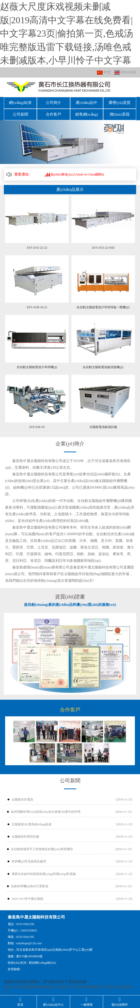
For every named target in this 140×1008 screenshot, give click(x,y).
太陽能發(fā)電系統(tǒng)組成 (31, 820)
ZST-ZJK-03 (37, 423)
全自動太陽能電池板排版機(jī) (103, 363)
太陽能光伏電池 (22, 795)
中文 (104, 72)
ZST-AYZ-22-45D (103, 244)
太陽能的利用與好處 (25, 833)
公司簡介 (53, 102)
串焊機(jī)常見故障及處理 (29, 858)
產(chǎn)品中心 (86, 102)
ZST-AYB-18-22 (37, 303)
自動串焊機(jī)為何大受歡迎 (30, 882)
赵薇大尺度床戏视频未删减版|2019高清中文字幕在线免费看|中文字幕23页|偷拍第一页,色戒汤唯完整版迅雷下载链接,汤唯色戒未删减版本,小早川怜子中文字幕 (66, 33)
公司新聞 (20, 111)
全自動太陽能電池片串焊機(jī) (37, 363)
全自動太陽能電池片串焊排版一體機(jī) (103, 303)
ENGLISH (125, 72)
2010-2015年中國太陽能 (27, 895)
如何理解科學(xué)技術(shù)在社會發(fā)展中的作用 (45, 808)
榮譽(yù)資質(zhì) (119, 102)
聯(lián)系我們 (119, 111)
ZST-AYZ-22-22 (37, 244)
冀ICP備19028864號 (29, 952)
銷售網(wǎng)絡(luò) (86, 112)
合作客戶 (53, 111)
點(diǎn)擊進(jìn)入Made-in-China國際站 (74, 170)
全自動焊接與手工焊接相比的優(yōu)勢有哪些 (42, 845)
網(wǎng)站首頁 (20, 102)
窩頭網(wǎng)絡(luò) (42, 959)
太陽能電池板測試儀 (103, 423)
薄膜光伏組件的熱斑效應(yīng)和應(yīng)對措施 (44, 870)
